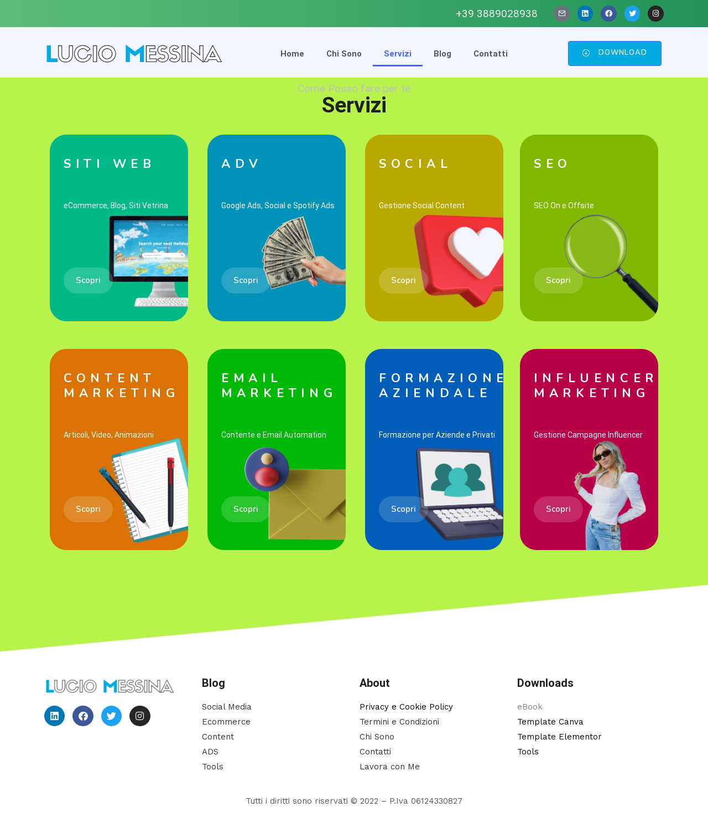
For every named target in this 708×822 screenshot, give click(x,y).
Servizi (398, 54)
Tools (212, 767)
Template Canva (550, 722)
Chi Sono (344, 54)
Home (292, 54)
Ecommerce (226, 722)
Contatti (490, 54)
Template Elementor (559, 737)
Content (218, 737)
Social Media (227, 707)
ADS (210, 752)
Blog (442, 54)
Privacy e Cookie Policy (406, 707)
